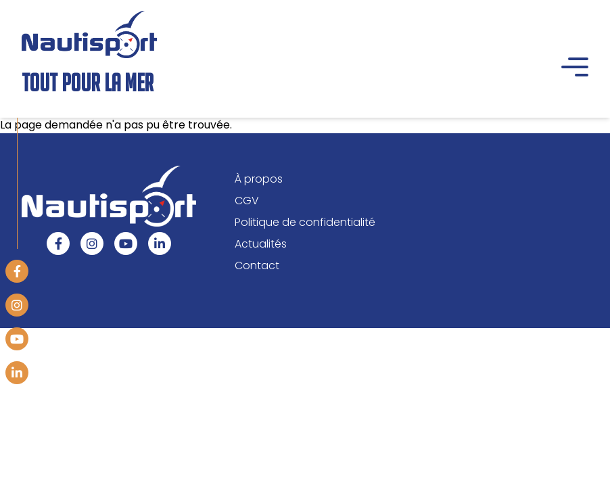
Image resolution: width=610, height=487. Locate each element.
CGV (247, 200)
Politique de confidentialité (305, 222)
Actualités (261, 244)
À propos (259, 179)
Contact (257, 265)
